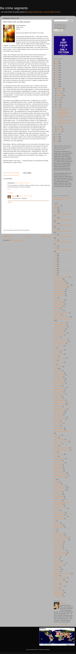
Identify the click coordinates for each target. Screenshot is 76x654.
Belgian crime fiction (59, 293)
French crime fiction (59, 379)
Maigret (56, 456)
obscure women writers (60, 488)
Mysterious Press (58, 471)
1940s (55, 223)
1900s (55, 208)
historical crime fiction (59, 404)
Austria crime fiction (59, 291)
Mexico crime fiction (59, 462)
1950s (55, 229)
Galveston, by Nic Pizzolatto (64, 120)
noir (55, 479)
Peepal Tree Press (59, 498)
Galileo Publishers (59, 381)
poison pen (57, 510)
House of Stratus (58, 415)
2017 (57, 79)
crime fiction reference (60, 343)
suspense (56, 575)
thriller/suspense (58, 579)
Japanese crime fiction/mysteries (62, 431)
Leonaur (56, 445)
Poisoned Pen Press (59, 512)
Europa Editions (58, 366)
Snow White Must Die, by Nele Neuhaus (63, 113)
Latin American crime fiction (61, 441)
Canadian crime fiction (60, 322)
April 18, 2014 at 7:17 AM (25, 196)
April (58, 107)
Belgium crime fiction (59, 295)
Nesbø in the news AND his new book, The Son (64, 109)
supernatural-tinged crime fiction (62, 573)
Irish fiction (57, 425)
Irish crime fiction (58, 423)
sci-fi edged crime (58, 542)
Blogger (47, 649)
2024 (57, 63)
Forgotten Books (58, 377)
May (58, 104)
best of (56, 297)
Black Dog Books (58, 306)
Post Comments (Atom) (16, 240)
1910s (55, 210)
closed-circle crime (59, 330)
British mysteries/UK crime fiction (62, 318)
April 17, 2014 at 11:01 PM (22, 183)
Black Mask (57, 308)
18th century (57, 205)
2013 (57, 134)
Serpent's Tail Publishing (60, 552)
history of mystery (58, 412)
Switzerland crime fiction (60, 577)
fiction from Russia (59, 372)
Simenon (56, 558)
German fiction (58, 385)
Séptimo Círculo (58, 548)
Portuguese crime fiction (60, 516)
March (59, 127)
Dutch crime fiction (59, 362)
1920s (55, 212)
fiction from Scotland (59, 375)
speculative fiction (58, 565)
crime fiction (57, 337)
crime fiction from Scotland (61, 341)
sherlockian (57, 556)
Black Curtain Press (59, 304)
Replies (11, 193)
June (58, 102)
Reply (9, 189)
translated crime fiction (60, 581)
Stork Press (57, 571)
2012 (57, 136)
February (59, 129)
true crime (56, 584)
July (58, 100)
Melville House (58, 460)
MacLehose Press (58, 454)
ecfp (55, 364)
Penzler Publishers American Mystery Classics (61, 503)
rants (55, 529)
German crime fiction (59, 383)
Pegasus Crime (58, 500)
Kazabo (56, 437)
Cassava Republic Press (60, 326)
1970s (55, 240)
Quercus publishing (59, 527)
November (60, 90)
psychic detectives (59, 518)
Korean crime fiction (59, 439)
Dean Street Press (59, 354)
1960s (55, 234)
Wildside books (58, 594)
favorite (56, 368)
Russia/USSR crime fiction (61, 537)
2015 (57, 84)
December (60, 88)
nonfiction (56, 481)
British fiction (57, 314)
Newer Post (7, 237)
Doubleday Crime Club (60, 358)
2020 (57, 72)
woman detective (58, 596)
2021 (57, 70)
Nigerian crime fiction (59, 477)
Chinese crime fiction (59, 328)
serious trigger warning (60, 550)
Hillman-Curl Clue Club (60, 402)
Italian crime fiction (59, 429)
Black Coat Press (58, 302)
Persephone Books (59, 506)
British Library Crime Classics (61, 316)
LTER (55, 452)
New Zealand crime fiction (61, 475)
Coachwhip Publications (60, 333)
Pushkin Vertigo (58, 525)
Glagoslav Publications (60, 387)
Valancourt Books (58, 592)
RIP (55, 531)
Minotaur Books (58, 467)
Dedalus (56, 356)
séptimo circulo (58, 546)
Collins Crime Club (59, 335)
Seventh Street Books (59, 554)
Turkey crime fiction (59, 586)
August (59, 97)
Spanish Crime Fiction (60, 563)
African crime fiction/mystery (61, 276)
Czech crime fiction (59, 349)
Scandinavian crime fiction (61, 539)
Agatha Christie (58, 279)
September (60, 95)
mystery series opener (60, 473)
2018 (57, 77)
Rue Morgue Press (59, 533)
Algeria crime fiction (59, 281)
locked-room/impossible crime (62, 450)
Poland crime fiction (59, 514)
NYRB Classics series (59, 485)
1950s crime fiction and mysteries (63, 231)
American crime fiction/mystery (62, 285)
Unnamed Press (58, 590)
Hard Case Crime (58, 391)
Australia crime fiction (59, 289)
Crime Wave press (59, 345)
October (59, 93)
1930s (55, 217)
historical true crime (59, 410)
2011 (57, 139)
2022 (57, 68)
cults (55, 347)
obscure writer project (59, 490)
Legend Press (57, 443)
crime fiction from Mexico (60, 339)
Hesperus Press (58, 398)
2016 (57, 82)
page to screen (58, 494)
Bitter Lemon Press (59, 300)
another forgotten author (60, 287)
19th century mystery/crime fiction (63, 250)
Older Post (46, 237)
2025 (57, 61)
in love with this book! (59, 419)
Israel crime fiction (59, 427)
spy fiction (56, 567)
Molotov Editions (58, 469)
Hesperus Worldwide (59, 400)
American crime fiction (13, 175)
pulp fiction (57, 523)
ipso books (57, 421)
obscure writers (58, 492)
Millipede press (58, 464)
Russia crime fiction (59, 535)
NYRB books (57, 483)
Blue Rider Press (58, 310)
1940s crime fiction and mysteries (63, 225)
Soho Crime (57, 560)
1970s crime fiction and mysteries (63, 242)
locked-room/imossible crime (61, 448)
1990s (55, 248)
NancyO (14, 196)
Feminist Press (58, 370)
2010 (57, 141)
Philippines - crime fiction (60, 508)
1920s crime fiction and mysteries (63, 214)
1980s (55, 246)
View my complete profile (60, 624)
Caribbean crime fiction (60, 324)
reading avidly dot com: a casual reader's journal (43, 12)
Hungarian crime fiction (60, 417)
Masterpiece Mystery (59, 458)
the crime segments (14, 8)
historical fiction (58, 406)
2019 (57, 75)
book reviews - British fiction (61, 312)
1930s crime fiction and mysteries (63, 219)
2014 (57, 86)
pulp (55, 520)
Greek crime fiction (59, 389)
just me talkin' (57, 435)
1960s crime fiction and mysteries (63, 236)
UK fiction (56, 588)
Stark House (57, 569)
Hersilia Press (57, 396)
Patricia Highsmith (59, 496)
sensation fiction (58, 544)
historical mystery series (60, 408)
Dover (55, 360)
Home (27, 237)
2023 (57, 65)
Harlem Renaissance (59, 393)
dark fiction (57, 351)
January (59, 131)
